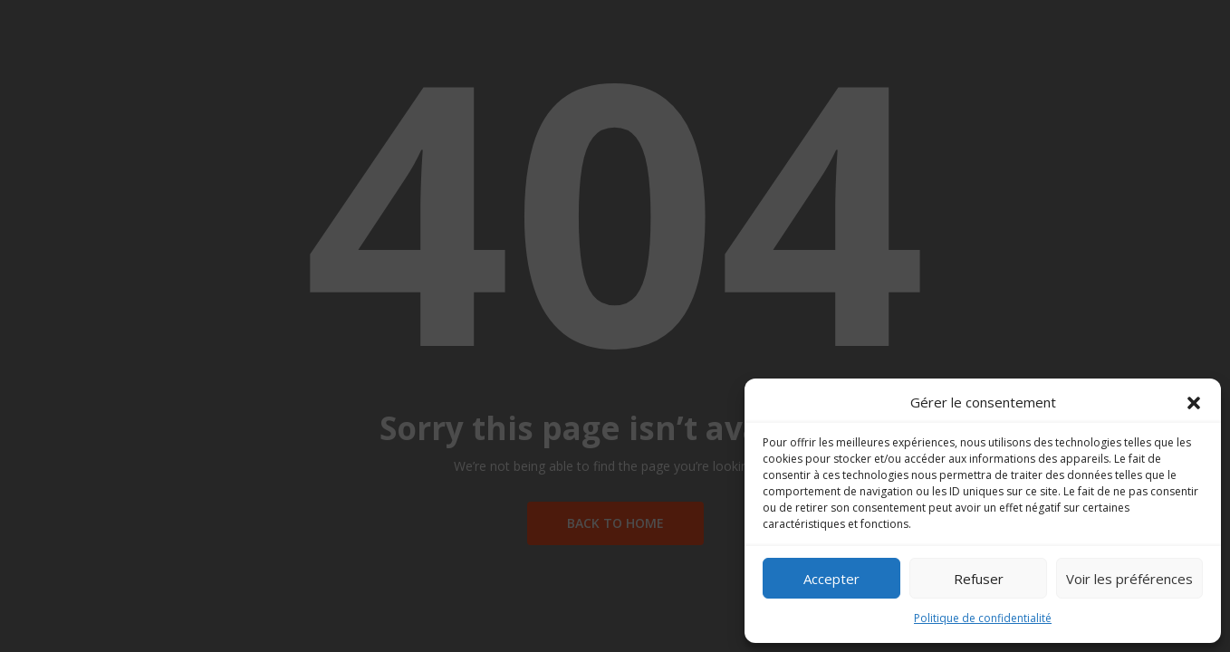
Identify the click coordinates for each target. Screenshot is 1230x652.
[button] (1194, 403)
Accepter (831, 579)
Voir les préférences (1129, 579)
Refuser (979, 579)
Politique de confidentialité (983, 618)
